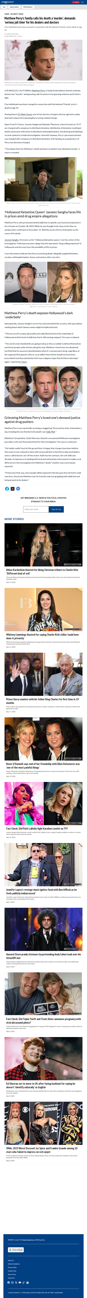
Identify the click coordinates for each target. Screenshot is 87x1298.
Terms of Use (12, 1274)
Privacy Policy (12, 1267)
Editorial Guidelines (14, 1264)
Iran (4, 7)
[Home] (7, 2)
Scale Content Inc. (28, 1240)
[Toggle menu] (83, 2)
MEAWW (10, 1240)
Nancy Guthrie (14, 7)
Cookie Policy (12, 1271)
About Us (11, 1260)
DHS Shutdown (28, 7)
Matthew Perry (38, 90)
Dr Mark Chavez (25, 114)
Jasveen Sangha (12, 240)
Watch (77, 2)
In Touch (23, 362)
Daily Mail (50, 431)
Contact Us (11, 1278)
